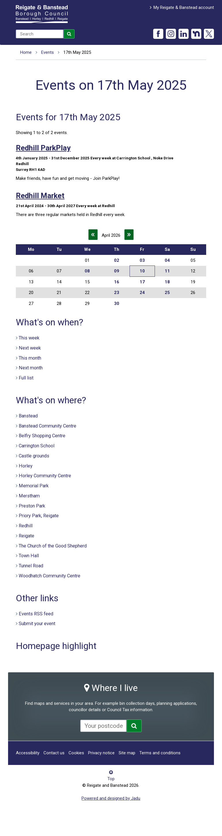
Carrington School (36, 445)
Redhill (26, 525)
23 (116, 292)
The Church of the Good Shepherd (53, 546)
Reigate (26, 536)
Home (26, 52)
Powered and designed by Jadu (110, 798)
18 (167, 282)
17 (142, 282)
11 (167, 271)
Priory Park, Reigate (39, 515)
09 (116, 271)
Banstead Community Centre (47, 426)
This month (30, 358)
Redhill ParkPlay (43, 148)
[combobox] (39, 34)
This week (29, 338)
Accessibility (27, 752)
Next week (30, 348)
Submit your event (37, 623)
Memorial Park (34, 485)
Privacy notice (101, 752)
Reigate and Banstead (42, 14)
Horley (26, 466)
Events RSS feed (36, 613)
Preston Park (32, 506)
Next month (31, 368)
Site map (127, 752)
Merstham (29, 496)
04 (167, 260)
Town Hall (29, 555)
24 (142, 292)
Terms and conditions (160, 752)
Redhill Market (40, 195)
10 (142, 271)
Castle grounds (34, 456)
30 (116, 303)
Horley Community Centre (45, 475)
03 (142, 260)
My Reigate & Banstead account (183, 7)
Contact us (53, 752)
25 (167, 292)
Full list (26, 378)
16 (116, 282)
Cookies (76, 752)
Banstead (28, 416)
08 (87, 271)
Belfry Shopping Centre (42, 435)
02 (116, 260)
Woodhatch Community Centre (49, 576)
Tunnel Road (31, 565)
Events (47, 52)
